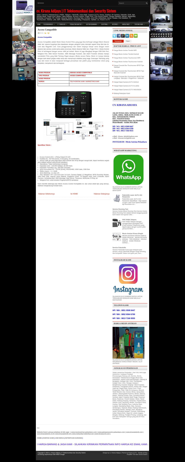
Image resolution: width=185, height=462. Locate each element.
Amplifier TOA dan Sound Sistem (137, 454)
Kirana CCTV (132, 453)
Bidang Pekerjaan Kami (122, 93)
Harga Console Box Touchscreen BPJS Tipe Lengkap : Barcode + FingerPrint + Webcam (129, 77)
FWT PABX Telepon (129, 219)
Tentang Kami (140, 23)
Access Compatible (47, 29)
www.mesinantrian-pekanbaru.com (84, 432)
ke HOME (74, 194)
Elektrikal (106, 23)
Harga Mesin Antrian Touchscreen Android (128, 62)
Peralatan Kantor (77, 23)
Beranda (41, 3)
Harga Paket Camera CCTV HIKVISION (127, 89)
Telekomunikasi (49, 23)
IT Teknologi (62, 23)
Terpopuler (118, 41)
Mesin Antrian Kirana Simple (132, 233)
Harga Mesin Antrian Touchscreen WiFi (127, 58)
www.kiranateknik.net (63, 434)
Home (38, 24)
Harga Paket (127, 23)
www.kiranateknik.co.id (45, 434)
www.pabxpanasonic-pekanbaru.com (111, 432)
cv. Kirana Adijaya (115, 453)
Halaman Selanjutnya (101, 194)
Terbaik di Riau (142, 453)
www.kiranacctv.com (102, 434)
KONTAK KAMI (48, 438)
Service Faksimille (119, 247)
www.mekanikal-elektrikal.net (82, 434)
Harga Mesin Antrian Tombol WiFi (125, 50)
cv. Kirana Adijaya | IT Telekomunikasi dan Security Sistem (76, 11)
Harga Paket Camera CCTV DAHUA (126, 82)
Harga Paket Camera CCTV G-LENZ (126, 86)
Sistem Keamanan (93, 23)
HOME (39, 438)
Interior (116, 23)
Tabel (128, 41)
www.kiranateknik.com (134, 432)
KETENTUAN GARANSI (73, 438)
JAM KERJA (59, 438)
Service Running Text (120, 209)
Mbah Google (60, 454)
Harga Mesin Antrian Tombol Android (126, 54)
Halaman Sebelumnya (46, 194)
